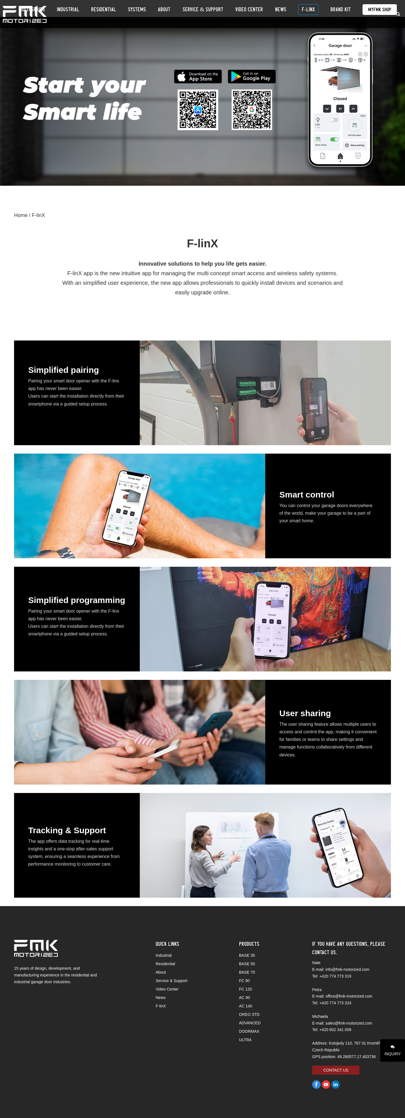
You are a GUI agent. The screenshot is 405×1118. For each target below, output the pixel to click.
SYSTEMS (175, 14)
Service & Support (228, 14)
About (196, 14)
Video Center (269, 14)
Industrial (119, 14)
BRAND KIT (341, 14)
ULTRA (245, 1040)
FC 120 (245, 989)
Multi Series (89, 14)
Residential (148, 14)
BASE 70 (247, 972)
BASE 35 (247, 955)
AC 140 (245, 1006)
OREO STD (249, 1014)
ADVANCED (250, 1023)
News (293, 14)
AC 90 (244, 997)
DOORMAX (249, 1031)
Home (21, 215)
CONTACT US (335, 1070)
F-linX (315, 14)
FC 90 (244, 980)
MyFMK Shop (373, 14)
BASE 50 (247, 964)
